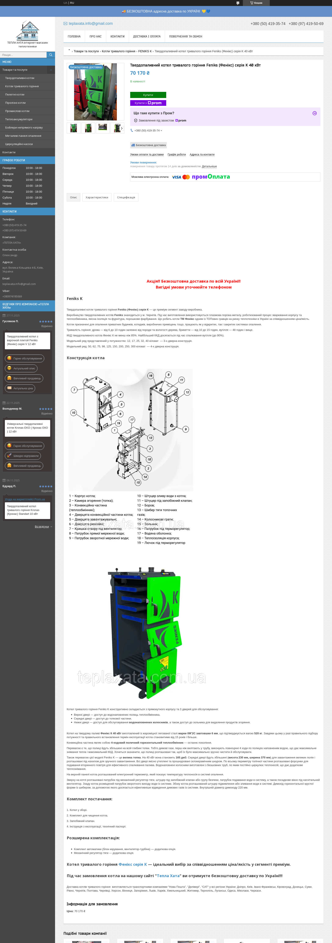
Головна (74, 36)
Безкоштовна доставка (151, 145)
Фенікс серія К (133, 864)
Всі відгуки (42, 526)
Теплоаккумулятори (18, 119)
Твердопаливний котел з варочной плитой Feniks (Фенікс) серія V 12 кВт (22, 340)
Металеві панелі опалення (23, 136)
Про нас (95, 36)
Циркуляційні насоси (19, 144)
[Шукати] (51, 55)
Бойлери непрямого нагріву (24, 127)
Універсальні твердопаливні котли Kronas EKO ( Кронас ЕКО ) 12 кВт (27, 427)
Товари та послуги (15, 70)
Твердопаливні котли (19, 78)
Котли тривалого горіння (22, 86)
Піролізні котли (15, 103)
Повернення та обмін (185, 36)
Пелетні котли (14, 94)
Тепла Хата (168, 875)
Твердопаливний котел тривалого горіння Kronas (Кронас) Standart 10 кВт (23, 510)
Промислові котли (17, 111)
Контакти (9, 152)
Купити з (148, 103)
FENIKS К (145, 51)
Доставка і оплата (146, 36)
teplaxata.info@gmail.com (19, 284)
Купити (148, 95)
